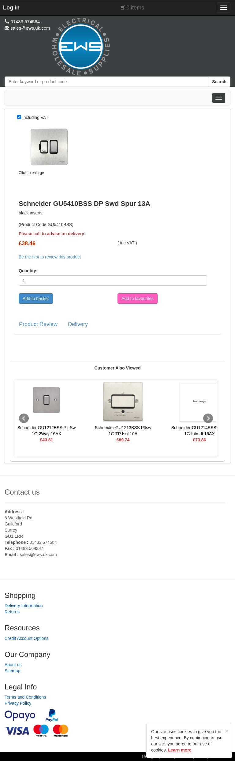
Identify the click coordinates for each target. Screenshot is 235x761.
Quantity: (28, 270)
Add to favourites (137, 298)
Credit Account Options (26, 638)
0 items (135, 8)
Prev (24, 418)
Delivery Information (24, 605)
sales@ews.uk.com (38, 554)
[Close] (227, 731)
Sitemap (12, 670)
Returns (12, 611)
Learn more (179, 750)
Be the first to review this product (50, 256)
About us (13, 664)
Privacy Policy (18, 703)
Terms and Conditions (25, 697)
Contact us (22, 492)
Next (208, 418)
